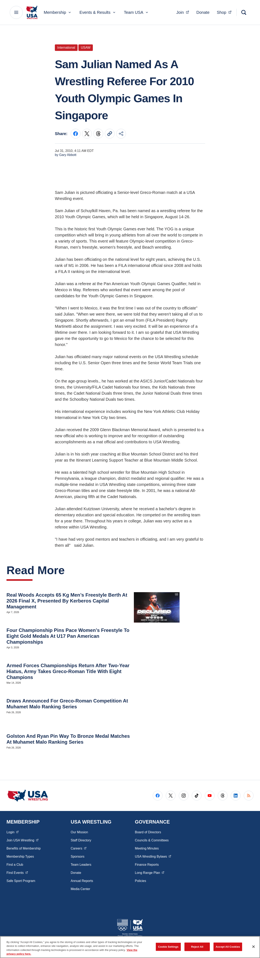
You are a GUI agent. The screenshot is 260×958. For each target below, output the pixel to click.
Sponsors (77, 856)
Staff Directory (81, 840)
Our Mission (79, 832)
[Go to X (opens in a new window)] (171, 795)
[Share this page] (121, 134)
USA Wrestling (153, 856)
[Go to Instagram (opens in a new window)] (183, 795)
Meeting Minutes (147, 848)
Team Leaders (81, 864)
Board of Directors (148, 832)
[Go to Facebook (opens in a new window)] (157, 795)
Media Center (80, 889)
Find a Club (14, 864)
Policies (140, 881)
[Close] (253, 946)
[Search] (243, 12)
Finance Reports (147, 864)
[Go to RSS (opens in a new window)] (249, 795)
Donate (203, 12)
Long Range (149, 872)
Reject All (197, 946)
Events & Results (97, 12)
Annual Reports (82, 881)
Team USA (136, 12)
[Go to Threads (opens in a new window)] (223, 795)
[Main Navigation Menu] (16, 12)
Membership (58, 12)
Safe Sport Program (20, 881)
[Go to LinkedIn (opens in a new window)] (235, 795)
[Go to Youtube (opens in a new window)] (209, 795)
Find (17, 872)
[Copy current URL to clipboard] (110, 134)
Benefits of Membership (23, 848)
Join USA (22, 840)
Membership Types (20, 856)
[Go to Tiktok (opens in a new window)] (197, 795)
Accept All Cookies (228, 946)
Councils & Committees (152, 840)
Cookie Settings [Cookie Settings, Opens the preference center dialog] (168, 946)
